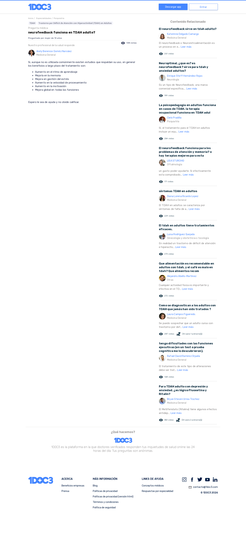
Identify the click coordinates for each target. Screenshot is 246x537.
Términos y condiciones (106, 502)
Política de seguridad (104, 507)
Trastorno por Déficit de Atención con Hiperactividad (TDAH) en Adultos (75, 23)
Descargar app (173, 6)
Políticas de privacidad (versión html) (113, 496)
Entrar (203, 7)
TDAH (32, 23)
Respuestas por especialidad (157, 491)
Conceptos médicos (153, 485)
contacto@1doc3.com (203, 487)
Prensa (65, 491)
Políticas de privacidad (105, 491)
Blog (95, 485)
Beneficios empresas (73, 485)
